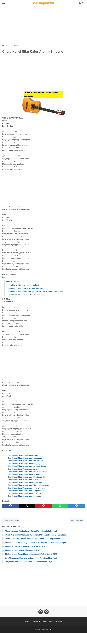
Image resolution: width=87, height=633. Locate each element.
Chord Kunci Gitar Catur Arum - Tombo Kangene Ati (28, 485)
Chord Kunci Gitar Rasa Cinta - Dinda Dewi (23, 285)
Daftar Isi (36, 622)
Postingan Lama (77, 520)
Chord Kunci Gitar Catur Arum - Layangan (24, 480)
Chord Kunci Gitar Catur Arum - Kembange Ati (26, 477)
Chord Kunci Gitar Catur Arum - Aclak (23, 469)
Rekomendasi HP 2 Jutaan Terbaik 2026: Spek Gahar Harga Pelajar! (32, 539)
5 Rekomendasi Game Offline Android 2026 (22, 550)
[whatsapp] (60, 506)
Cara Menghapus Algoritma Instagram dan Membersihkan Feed (31, 558)
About (50, 622)
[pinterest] (43, 506)
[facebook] (10, 506)
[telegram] (76, 506)
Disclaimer (58, 622)
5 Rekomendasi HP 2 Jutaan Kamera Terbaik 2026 (25, 546)
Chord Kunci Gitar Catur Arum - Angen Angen (26, 491)
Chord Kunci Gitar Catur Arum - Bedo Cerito (25, 482)
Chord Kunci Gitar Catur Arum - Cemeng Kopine (27, 466)
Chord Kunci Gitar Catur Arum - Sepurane (24, 496)
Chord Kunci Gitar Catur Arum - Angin (23, 455)
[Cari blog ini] (83, 3)
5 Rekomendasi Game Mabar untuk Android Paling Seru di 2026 (31, 554)
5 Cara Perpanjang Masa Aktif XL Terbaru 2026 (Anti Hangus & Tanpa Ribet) (36, 535)
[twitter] (27, 506)
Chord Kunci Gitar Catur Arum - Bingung (24, 463)
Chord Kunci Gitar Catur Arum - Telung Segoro (26, 488)
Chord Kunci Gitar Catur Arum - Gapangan (25, 458)
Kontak (44, 622)
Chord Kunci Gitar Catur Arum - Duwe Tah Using (27, 472)
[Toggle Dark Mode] (80, 3)
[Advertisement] (43, 25)
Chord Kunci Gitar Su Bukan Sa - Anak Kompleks (25, 288)
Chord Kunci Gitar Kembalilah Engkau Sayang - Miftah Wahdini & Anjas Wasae (36, 291)
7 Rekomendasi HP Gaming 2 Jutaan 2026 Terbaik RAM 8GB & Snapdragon (35, 543)
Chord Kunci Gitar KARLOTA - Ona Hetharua (24, 295)
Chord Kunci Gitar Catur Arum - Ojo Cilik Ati (25, 461)
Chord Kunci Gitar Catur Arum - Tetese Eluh (25, 474)
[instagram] (46, 611)
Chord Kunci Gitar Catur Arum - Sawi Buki (24, 493)
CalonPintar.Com (46, 630)
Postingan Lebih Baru (11, 520)
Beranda (28, 622)
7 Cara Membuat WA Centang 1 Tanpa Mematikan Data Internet (31, 531)
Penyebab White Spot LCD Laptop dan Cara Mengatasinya (28, 562)
